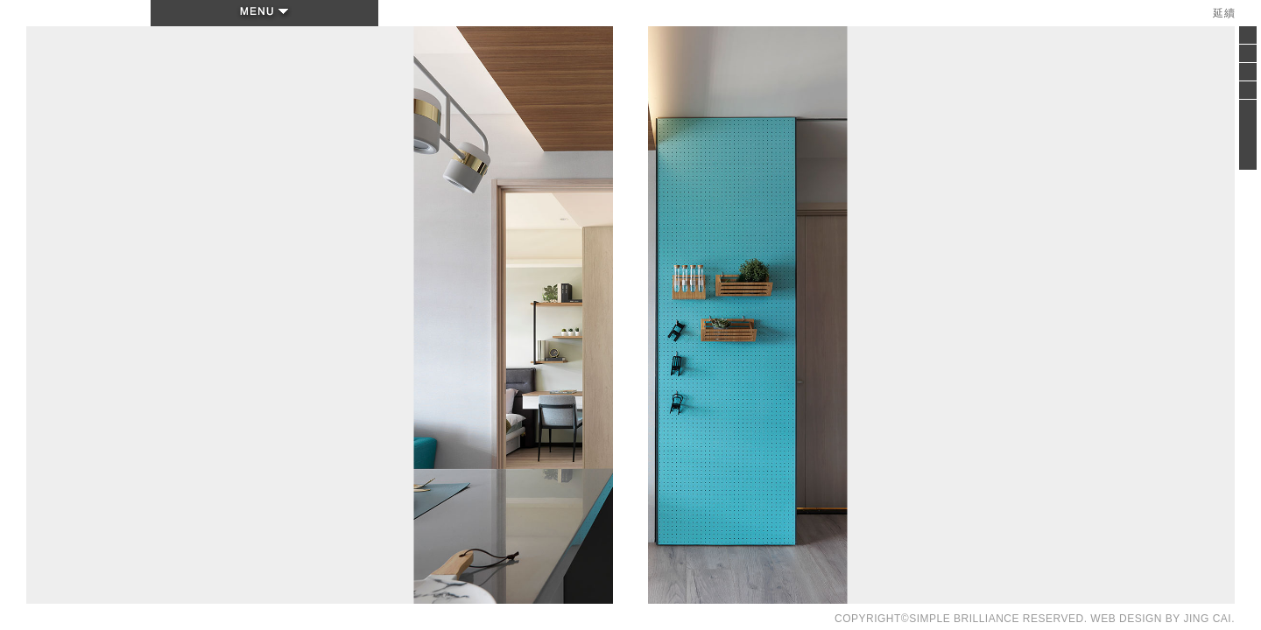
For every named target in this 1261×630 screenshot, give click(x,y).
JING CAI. (1209, 618)
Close (1248, 40)
